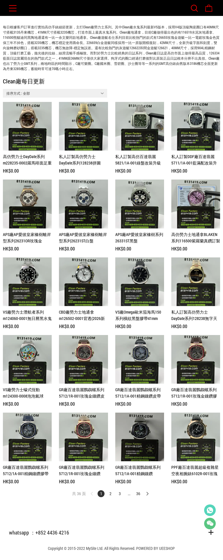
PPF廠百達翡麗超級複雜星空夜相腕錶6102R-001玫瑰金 (195, 470)
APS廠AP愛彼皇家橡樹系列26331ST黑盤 (139, 238)
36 (138, 493)
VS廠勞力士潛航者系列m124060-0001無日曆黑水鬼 (27, 315)
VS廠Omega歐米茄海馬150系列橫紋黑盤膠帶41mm (138, 315)
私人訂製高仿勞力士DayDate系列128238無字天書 (194, 315)
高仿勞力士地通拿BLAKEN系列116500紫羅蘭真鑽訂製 (195, 238)
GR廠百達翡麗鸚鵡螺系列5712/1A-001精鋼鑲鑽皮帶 (138, 393)
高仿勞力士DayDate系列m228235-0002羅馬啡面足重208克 (27, 160)
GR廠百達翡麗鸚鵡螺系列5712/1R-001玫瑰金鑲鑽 (81, 470)
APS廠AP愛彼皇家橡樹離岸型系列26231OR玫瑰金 (27, 238)
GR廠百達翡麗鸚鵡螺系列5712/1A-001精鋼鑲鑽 (138, 470)
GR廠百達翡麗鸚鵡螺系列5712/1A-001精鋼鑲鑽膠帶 (25, 470)
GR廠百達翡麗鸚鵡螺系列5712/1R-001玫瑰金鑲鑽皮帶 (82, 393)
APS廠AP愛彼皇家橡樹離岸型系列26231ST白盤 (83, 238)
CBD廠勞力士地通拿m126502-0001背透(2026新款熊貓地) (82, 315)
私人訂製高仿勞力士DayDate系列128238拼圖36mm (80, 160)
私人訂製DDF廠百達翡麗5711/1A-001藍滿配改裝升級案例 (194, 160)
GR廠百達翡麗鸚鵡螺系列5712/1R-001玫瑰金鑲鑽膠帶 (194, 393)
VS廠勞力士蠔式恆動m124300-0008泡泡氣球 (23, 393)
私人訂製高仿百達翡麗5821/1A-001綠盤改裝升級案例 (138, 160)
